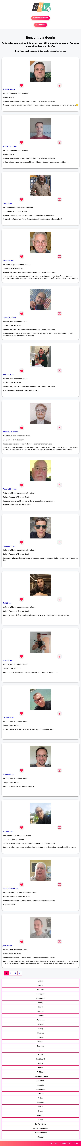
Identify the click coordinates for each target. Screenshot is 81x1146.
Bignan (40, 1068)
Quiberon (40, 1042)
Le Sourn (40, 1102)
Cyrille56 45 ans (9, 89)
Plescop (40, 1037)
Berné (40, 1111)
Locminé (40, 1046)
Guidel (40, 1007)
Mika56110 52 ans (10, 146)
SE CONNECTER (40, 25)
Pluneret (40, 1033)
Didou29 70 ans (8, 375)
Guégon (40, 1094)
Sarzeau (40, 1016)
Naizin (40, 1107)
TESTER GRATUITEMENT (40, 18)
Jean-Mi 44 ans (8, 774)
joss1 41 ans (7, 946)
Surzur (40, 1055)
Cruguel (40, 1137)
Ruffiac (40, 1120)
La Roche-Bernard (40, 1133)
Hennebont (40, 998)
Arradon (41, 1024)
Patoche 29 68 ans (10, 489)
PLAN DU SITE (65, 1143)
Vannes (40, 985)
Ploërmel (40, 1011)
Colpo (40, 1098)
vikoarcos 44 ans (9, 546)
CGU (56, 1143)
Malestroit (40, 1081)
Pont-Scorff (40, 1059)
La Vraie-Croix (40, 1124)
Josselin (40, 1085)
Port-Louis (40, 1072)
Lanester (40, 990)
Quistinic (40, 1115)
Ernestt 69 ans (8, 261)
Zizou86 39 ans (8, 717)
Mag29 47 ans (8, 832)
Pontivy (40, 1003)
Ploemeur (40, 994)
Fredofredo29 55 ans (10, 889)
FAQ (51, 1143)
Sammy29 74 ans (9, 318)
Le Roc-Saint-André (40, 1128)
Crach (40, 1063)
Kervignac (40, 1020)
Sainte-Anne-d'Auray (40, 1076)
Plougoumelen (40, 1089)
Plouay (40, 1029)
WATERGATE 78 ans (10, 432)
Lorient (40, 981)
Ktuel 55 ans (7, 203)
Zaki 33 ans (7, 603)
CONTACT (75, 1143)
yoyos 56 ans (8, 660)
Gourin (40, 1050)
